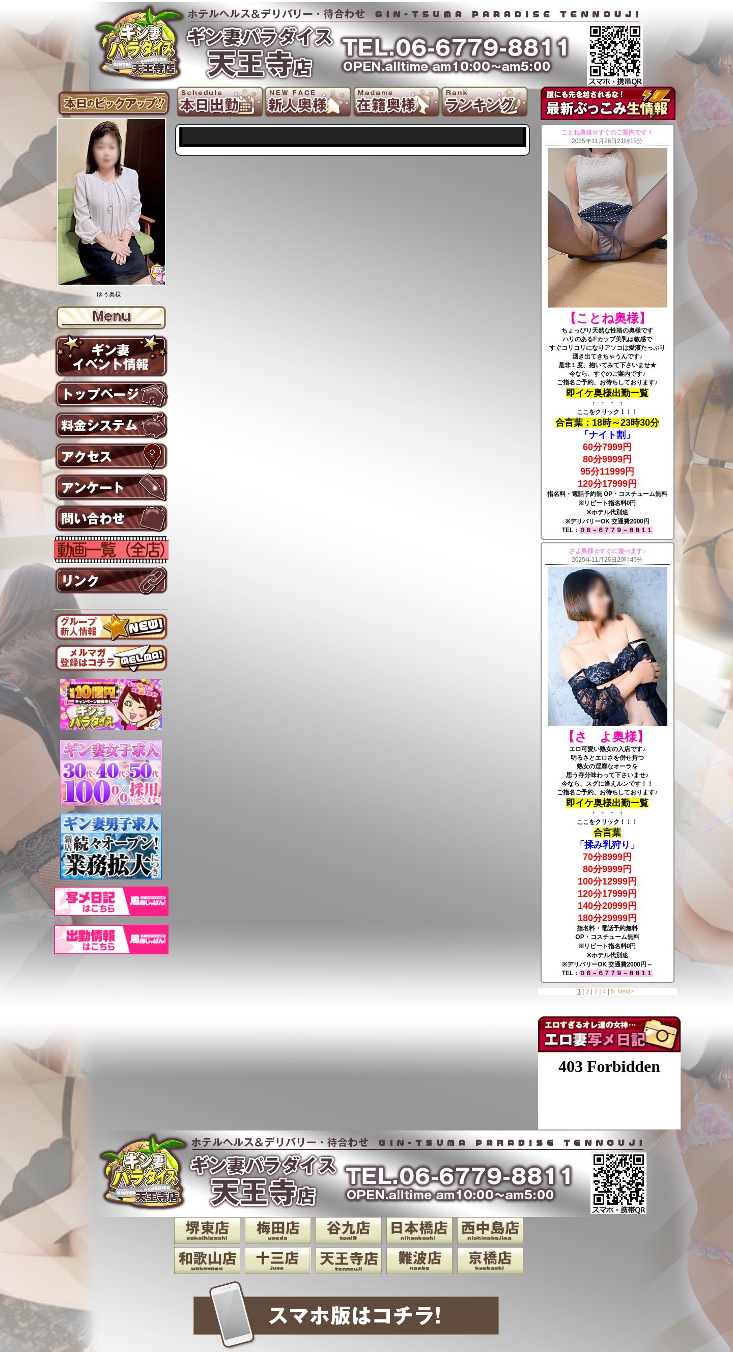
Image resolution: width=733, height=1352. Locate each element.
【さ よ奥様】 (607, 736)
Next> (625, 991)
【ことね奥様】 (607, 318)
